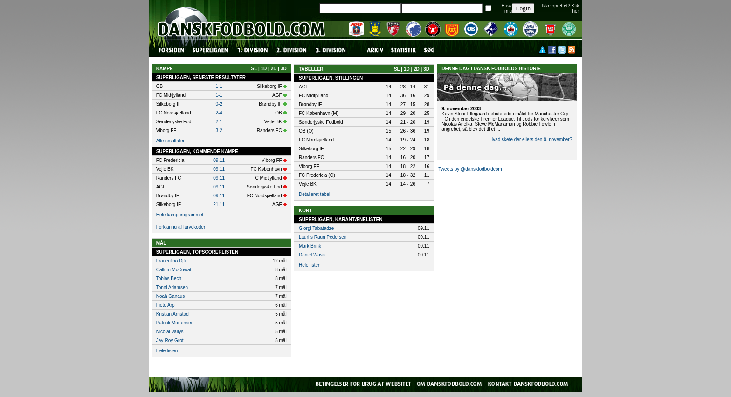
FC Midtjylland (313, 95)
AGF (304, 86)
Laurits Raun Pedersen (322, 237)
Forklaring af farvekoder (181, 226)
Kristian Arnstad (172, 313)
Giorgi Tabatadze (316, 228)
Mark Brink (310, 246)
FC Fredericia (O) (317, 175)
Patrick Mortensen (175, 322)
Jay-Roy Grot (170, 340)
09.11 (219, 160)
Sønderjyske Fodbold (321, 122)
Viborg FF (309, 166)
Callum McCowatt (174, 269)
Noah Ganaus (170, 296)
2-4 (218, 112)
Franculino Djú (171, 260)
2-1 (218, 121)
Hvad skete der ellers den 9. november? (531, 139)
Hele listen (167, 350)
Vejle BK (308, 184)
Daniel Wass (312, 254)
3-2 (218, 130)
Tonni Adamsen (172, 287)
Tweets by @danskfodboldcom (470, 169)
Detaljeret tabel (314, 194)
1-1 (218, 86)
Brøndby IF (310, 104)
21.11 (219, 204)
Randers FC (311, 157)
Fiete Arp (165, 305)
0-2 (218, 104)
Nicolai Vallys (170, 331)
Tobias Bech (168, 278)
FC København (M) (318, 113)
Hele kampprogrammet (180, 214)
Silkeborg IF (311, 148)
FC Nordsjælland (316, 139)
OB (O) (306, 131)
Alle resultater (170, 140)
